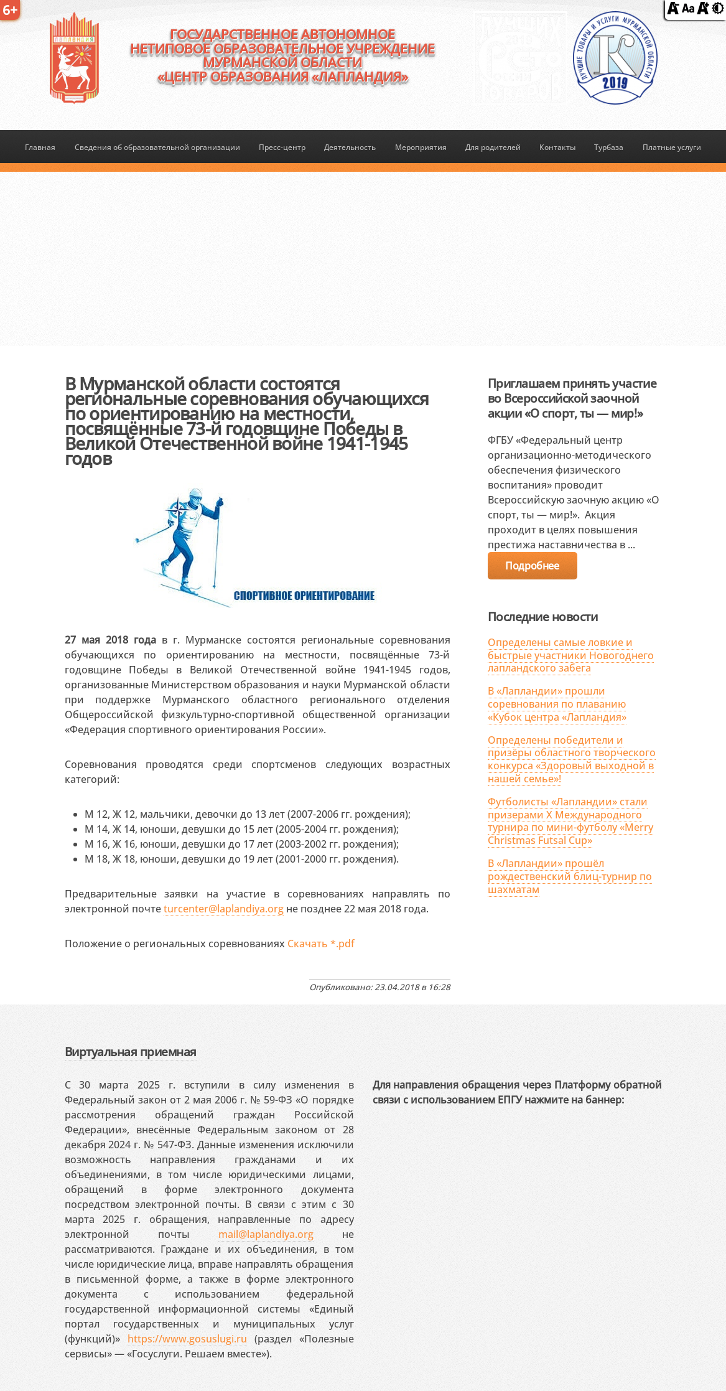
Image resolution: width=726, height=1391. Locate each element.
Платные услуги (672, 147)
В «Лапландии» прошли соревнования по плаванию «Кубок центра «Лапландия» (557, 704)
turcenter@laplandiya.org (224, 909)
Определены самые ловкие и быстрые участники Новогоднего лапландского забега (571, 655)
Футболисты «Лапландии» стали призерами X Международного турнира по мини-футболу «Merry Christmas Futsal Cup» (570, 821)
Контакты (557, 147)
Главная (40, 147)
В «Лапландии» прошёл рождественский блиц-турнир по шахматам (570, 876)
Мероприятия (421, 147)
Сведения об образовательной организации (157, 147)
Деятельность (350, 147)
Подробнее (532, 566)
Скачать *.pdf (321, 943)
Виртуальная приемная (131, 1051)
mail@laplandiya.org (266, 1234)
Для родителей (493, 147)
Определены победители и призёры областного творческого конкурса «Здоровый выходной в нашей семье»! (572, 759)
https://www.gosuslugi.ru (187, 1339)
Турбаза (608, 147)
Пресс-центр (282, 147)
